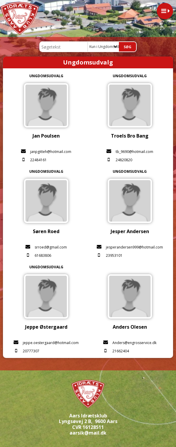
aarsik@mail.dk (88, 433)
